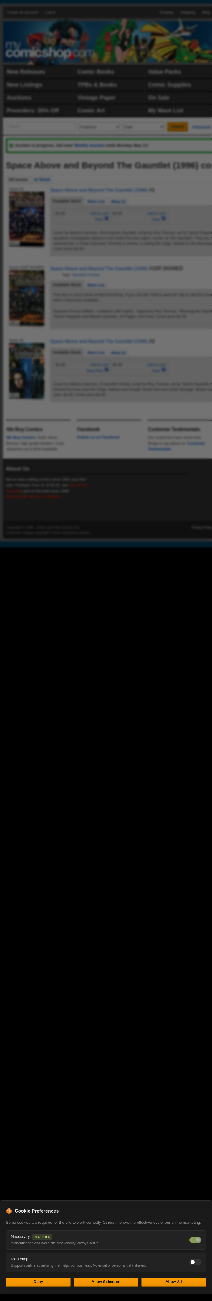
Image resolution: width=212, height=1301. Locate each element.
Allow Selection (106, 1282)
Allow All (173, 1282)
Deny (38, 1282)
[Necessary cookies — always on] (195, 1240)
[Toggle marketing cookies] (195, 1262)
